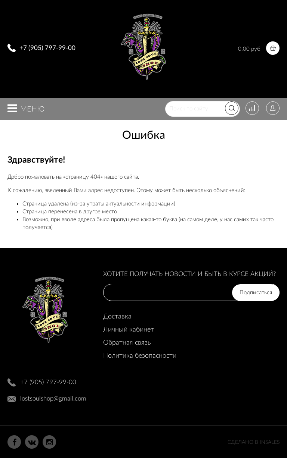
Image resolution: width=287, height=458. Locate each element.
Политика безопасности (139, 355)
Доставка (117, 316)
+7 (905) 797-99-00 (47, 48)
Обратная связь (127, 342)
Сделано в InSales (254, 442)
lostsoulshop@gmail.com (53, 398)
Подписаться (256, 292)
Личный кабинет (128, 329)
